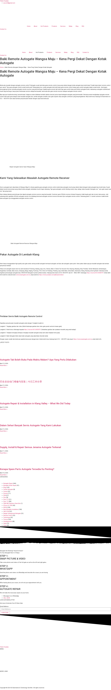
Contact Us (86, 52)
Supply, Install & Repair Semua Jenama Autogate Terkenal (30, 447)
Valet (4, 523)
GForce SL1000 (7, 505)
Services (62, 26)
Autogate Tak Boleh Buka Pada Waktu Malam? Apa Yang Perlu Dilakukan (38, 359)
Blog (77, 26)
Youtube (2, 680)
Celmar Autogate (8, 489)
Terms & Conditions (5, 682)
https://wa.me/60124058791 (95, 273)
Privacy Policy (4, 684)
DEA (4, 495)
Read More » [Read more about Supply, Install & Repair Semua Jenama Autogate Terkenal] (3, 453)
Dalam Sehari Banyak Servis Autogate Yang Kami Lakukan (30, 425)
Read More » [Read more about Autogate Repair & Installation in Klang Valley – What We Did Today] (3, 409)
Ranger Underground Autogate (12, 513)
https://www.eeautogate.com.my (82, 339)
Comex (5, 491)
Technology (6, 517)
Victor (5, 525)
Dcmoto (5, 493)
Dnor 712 (6, 501)
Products (54, 26)
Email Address (4, 606)
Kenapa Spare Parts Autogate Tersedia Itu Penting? (27, 469)
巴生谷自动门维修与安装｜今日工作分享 (21, 381)
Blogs (5, 487)
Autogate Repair (8, 483)
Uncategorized (7, 521)
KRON (5, 507)
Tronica (5, 519)
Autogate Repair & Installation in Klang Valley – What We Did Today (35, 403)
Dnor (4, 497)
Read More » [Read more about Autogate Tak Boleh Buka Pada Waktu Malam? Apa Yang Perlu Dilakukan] (3, 365)
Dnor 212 (6, 499)
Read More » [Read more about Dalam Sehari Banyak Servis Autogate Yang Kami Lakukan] (3, 431)
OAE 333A (6, 511)
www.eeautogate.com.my (23, 275)
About (35, 26)
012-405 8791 (8, 643)
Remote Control (7, 515)
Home (28, 26)
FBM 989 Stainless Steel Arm (12, 503)
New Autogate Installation (10, 509)
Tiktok (2, 678)
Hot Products (44, 26)
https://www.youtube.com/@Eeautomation (51, 275)
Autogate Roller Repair (9, 485)
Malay (70, 26)
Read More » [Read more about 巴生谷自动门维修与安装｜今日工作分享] (3, 387)
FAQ (83, 26)
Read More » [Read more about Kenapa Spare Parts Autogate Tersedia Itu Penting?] (3, 475)
